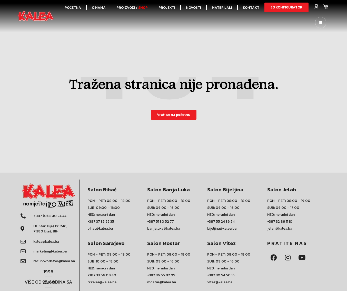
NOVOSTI (193, 7)
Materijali (222, 7)
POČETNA (73, 7)
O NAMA (99, 7)
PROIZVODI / (132, 7)
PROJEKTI (166, 7)
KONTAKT (251, 7)
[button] (286, 7)
